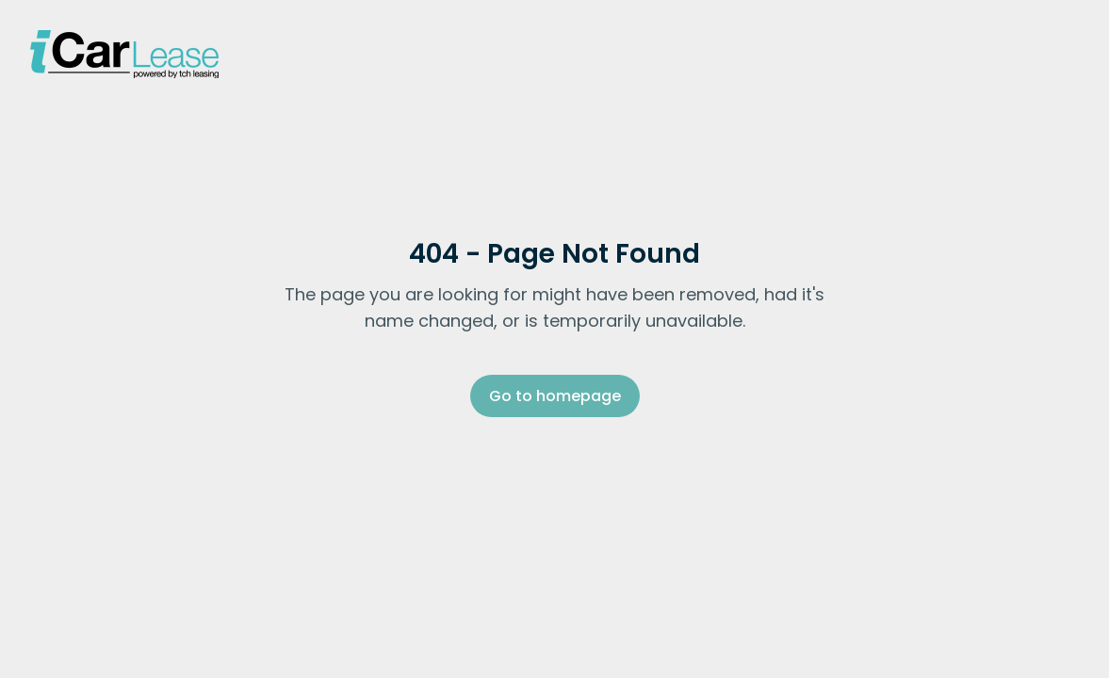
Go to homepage (555, 396)
